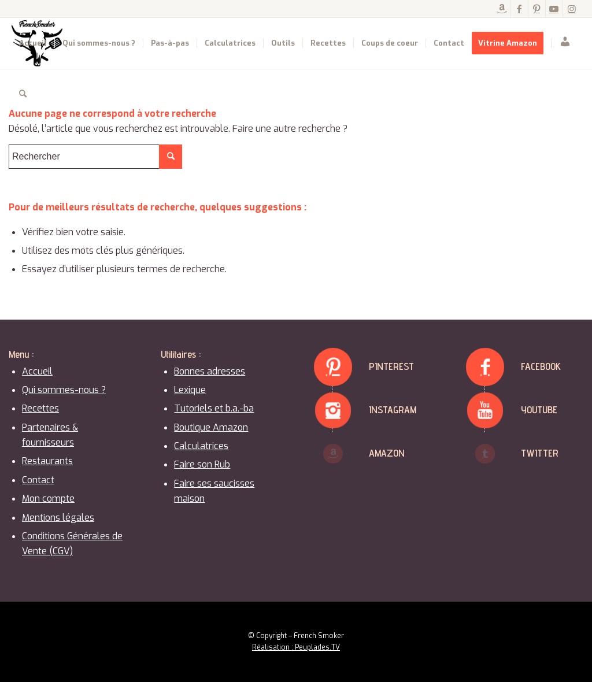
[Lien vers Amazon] (502, 8)
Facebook (541, 366)
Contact (38, 480)
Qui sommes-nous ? (64, 390)
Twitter (539, 453)
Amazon (387, 453)
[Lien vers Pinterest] (536, 8)
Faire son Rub (202, 464)
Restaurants (47, 461)
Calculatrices (201, 446)
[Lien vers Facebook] (519, 8)
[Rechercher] (23, 94)
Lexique (190, 390)
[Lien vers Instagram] (571, 8)
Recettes (40, 408)
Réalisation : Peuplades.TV (296, 647)
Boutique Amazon (211, 427)
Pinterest (391, 366)
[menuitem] (33, 43)
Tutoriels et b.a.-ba (214, 408)
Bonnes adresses (209, 371)
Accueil (37, 371)
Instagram (392, 409)
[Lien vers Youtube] (554, 8)
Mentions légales (58, 518)
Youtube (539, 409)
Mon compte (48, 498)
